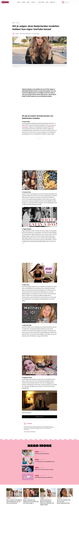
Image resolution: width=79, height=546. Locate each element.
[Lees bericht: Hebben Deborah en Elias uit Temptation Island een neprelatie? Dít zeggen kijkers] (48, 492)
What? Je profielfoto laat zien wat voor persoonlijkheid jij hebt (63, 501)
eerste (51, 199)
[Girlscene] (5, 2)
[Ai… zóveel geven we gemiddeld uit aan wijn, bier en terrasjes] (39, 461)
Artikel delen (39, 416)
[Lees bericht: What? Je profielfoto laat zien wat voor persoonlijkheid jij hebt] (65, 492)
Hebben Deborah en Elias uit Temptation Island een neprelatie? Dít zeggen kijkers (47, 502)
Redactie (17, 33)
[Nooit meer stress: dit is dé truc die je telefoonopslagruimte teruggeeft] (39, 469)
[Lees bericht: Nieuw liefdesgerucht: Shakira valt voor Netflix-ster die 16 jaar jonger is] (31, 492)
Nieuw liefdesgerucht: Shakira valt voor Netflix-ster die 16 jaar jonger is (31, 501)
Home (13, 22)
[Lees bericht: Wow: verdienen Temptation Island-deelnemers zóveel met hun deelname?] (14, 492)
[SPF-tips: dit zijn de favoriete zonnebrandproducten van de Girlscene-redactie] (39, 453)
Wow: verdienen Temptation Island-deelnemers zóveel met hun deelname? (14, 501)
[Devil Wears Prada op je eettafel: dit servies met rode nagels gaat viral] (39, 477)
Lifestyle (17, 22)
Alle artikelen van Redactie (29, 431)
